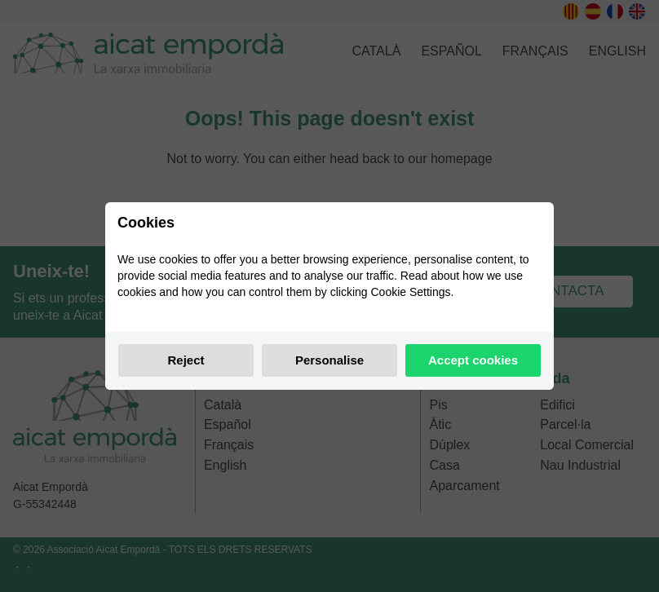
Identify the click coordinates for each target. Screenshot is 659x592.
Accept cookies (473, 360)
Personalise (329, 360)
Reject (185, 360)
